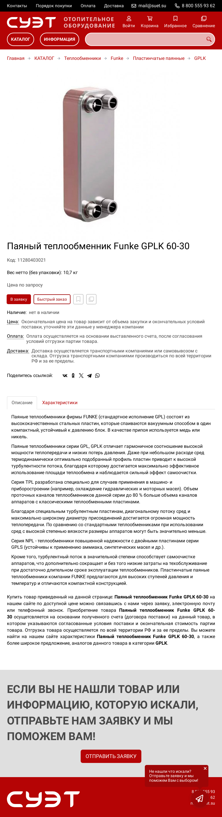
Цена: (13, 321)
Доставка (114, 5)
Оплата (88, 5)
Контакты (17, 5)
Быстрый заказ (52, 299)
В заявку (18, 299)
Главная (16, 58)
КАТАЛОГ (20, 39)
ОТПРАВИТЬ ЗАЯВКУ (111, 756)
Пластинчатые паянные (158, 58)
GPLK (200, 58)
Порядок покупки (54, 5)
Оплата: (15, 336)
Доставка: (18, 351)
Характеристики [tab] (59, 402)
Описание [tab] (22, 402)
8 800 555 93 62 (198, 5)
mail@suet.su (152, 5)
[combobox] (150, 39)
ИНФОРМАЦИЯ (59, 39)
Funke (117, 58)
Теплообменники (82, 58)
